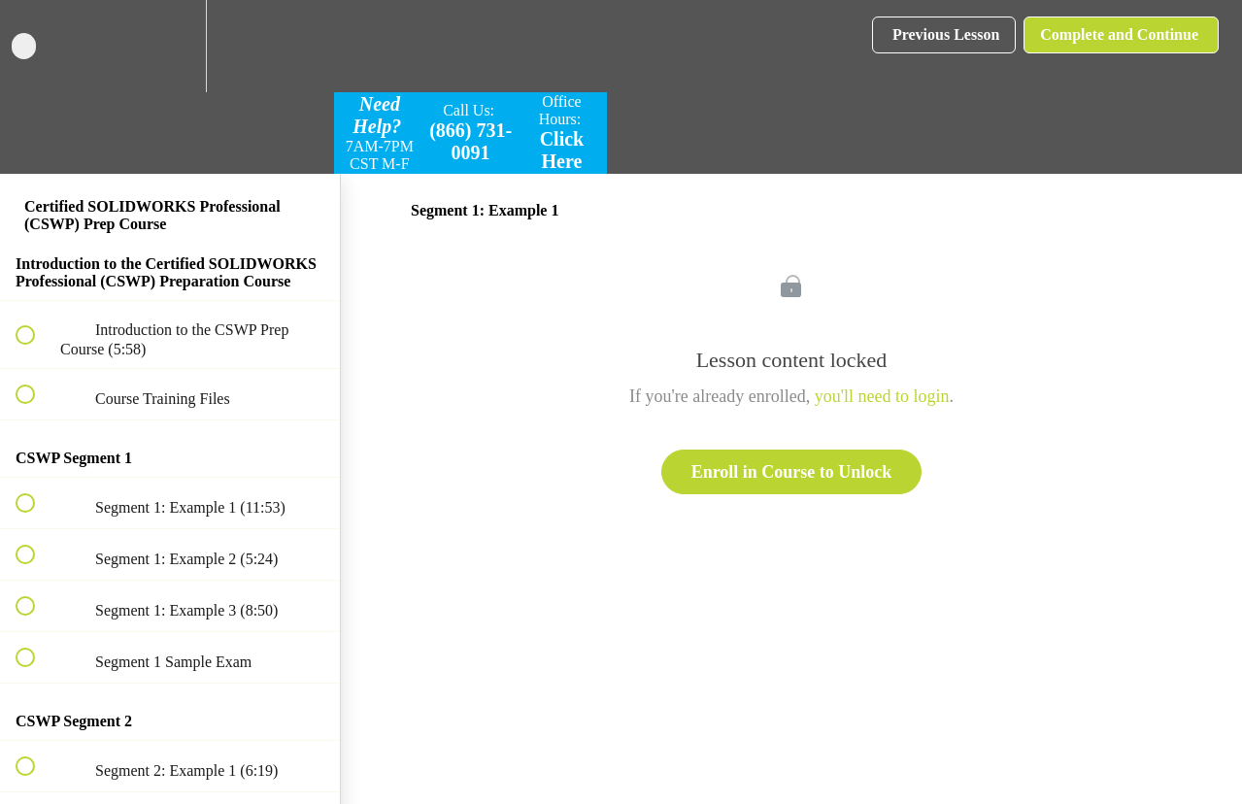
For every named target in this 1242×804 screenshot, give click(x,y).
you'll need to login (882, 396)
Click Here (562, 150)
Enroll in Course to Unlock (791, 472)
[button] (36, 46)
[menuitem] (170, 46)
